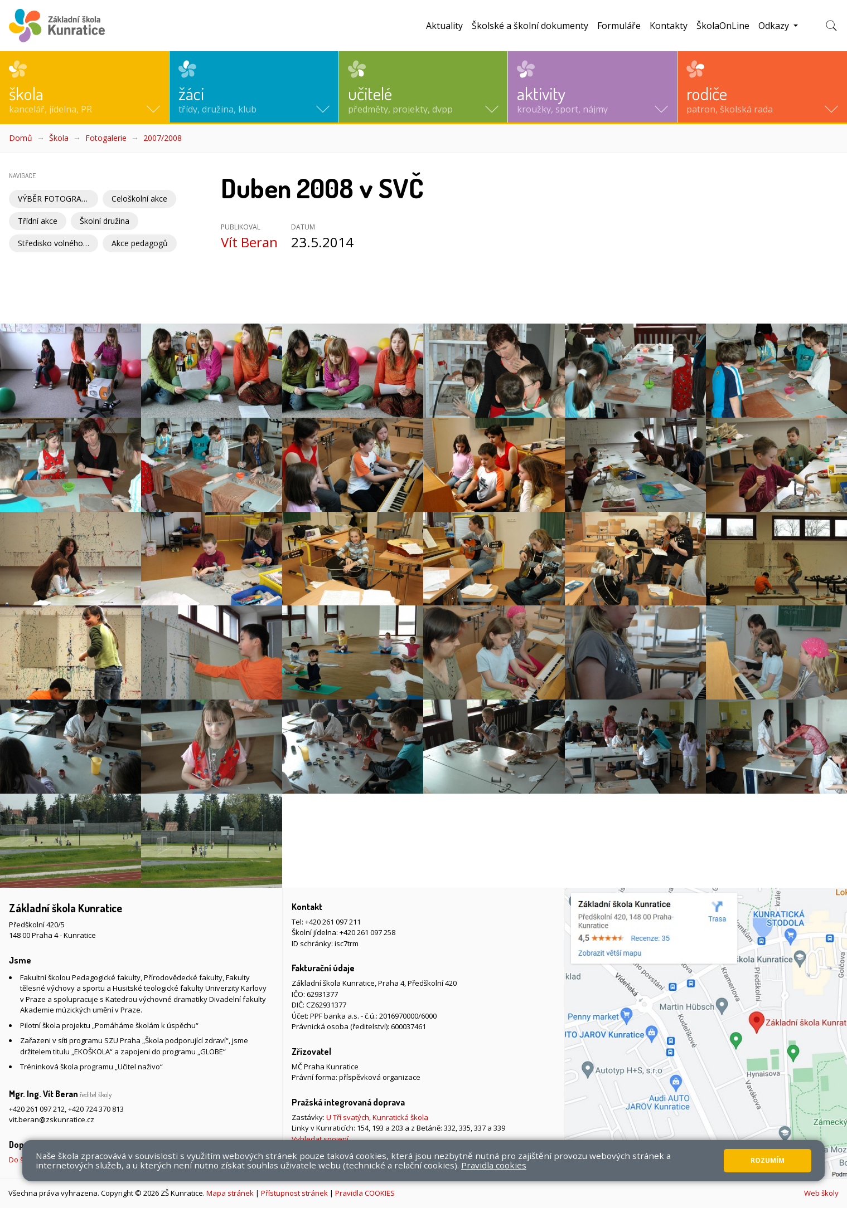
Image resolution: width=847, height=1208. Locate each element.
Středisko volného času (58, 243)
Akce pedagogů (140, 243)
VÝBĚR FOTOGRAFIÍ (54, 198)
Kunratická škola (400, 1117)
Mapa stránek (230, 1193)
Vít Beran (249, 242)
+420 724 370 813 (96, 1109)
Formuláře (619, 25)
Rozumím (768, 1160)
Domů (20, 138)
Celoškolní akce (139, 198)
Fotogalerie (106, 138)
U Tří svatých (347, 1117)
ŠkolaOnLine (722, 25)
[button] (84, 87)
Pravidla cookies (493, 1165)
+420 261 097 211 (333, 922)
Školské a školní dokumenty (530, 25)
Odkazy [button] (774, 25)
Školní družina (104, 221)
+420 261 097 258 (367, 932)
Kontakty (669, 25)
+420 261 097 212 (37, 1109)
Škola (59, 138)
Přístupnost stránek (294, 1193)
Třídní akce (37, 221)
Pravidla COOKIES (365, 1193)
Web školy (821, 1193)
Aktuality (444, 25)
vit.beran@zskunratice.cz (51, 1119)
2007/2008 (162, 138)
